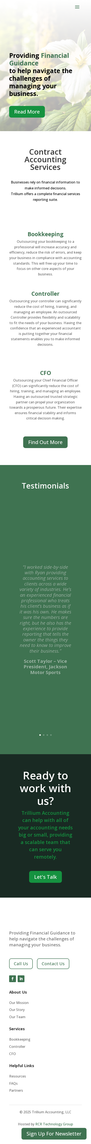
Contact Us (53, 963)
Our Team (17, 1017)
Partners (16, 1091)
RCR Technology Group (54, 1124)
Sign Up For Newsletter (54, 1133)
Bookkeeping (45, 234)
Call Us (21, 963)
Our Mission (19, 1003)
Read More (27, 111)
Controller (45, 293)
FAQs (13, 1084)
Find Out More (45, 442)
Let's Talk (45, 876)
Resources (17, 1077)
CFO (45, 373)
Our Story (17, 1010)
